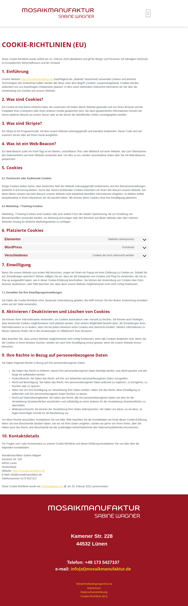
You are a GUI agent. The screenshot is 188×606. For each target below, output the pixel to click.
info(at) (78, 568)
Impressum (94, 588)
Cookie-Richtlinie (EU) (94, 596)
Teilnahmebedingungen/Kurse (94, 583)
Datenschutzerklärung (94, 592)
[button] (148, 13)
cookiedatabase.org (52, 486)
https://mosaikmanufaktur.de (37, 79)
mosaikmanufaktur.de (108, 568)
